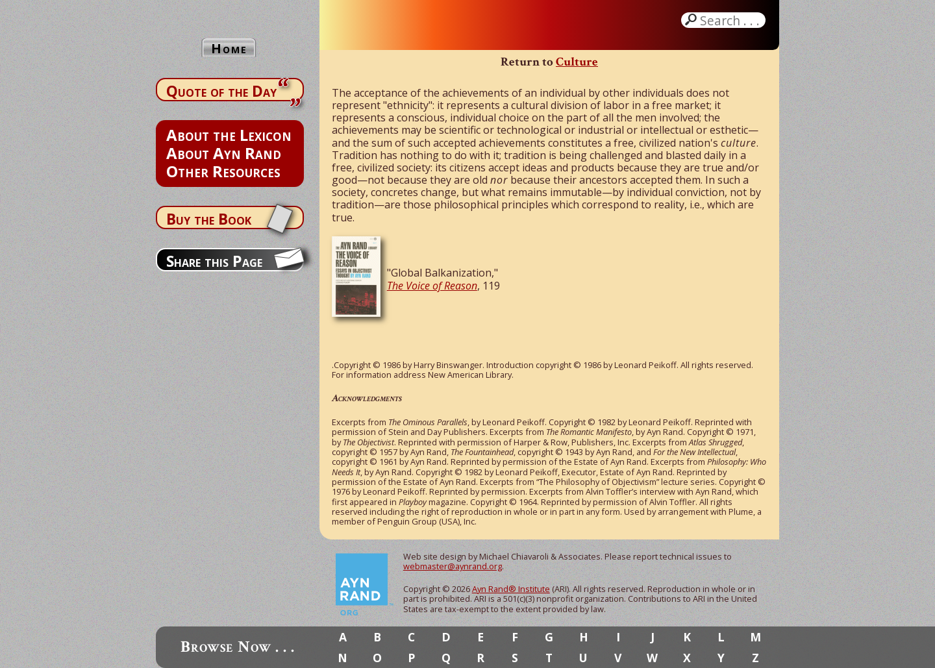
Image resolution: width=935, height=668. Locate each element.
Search (731, 20)
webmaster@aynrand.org (452, 566)
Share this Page (214, 261)
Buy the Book (208, 218)
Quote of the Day (221, 90)
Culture (577, 62)
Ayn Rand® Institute (511, 589)
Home (229, 48)
